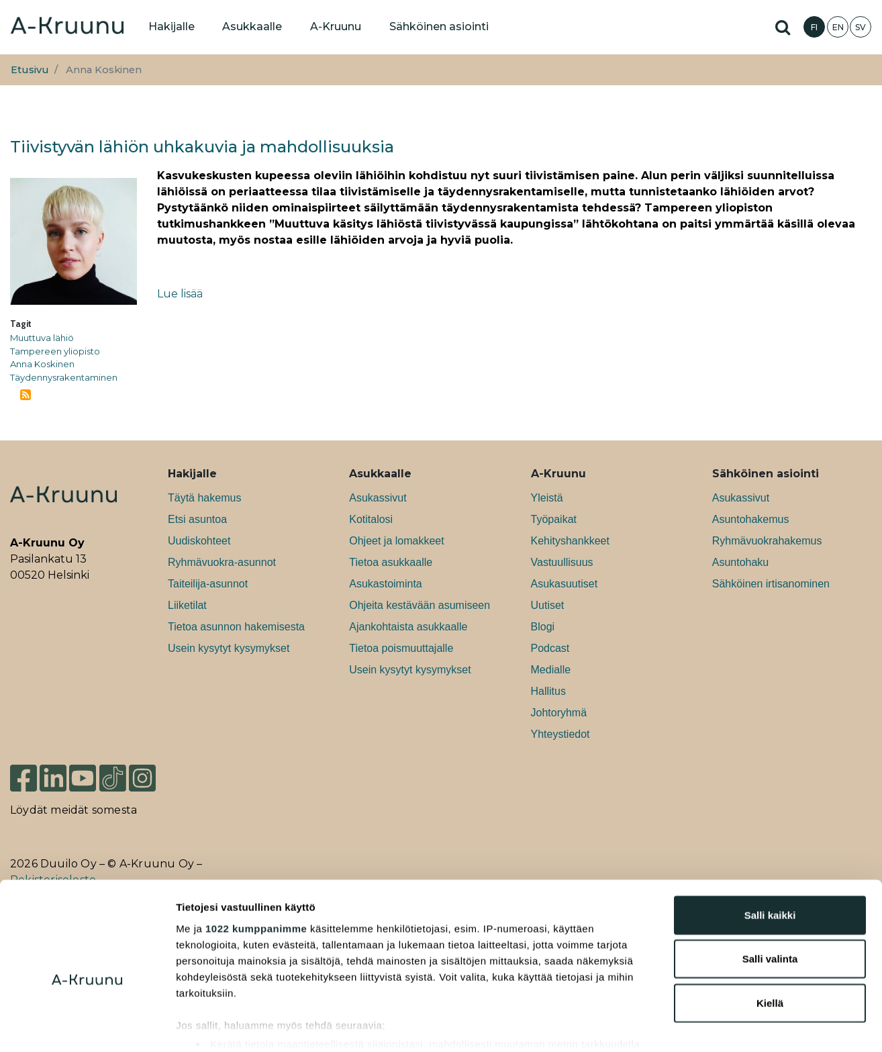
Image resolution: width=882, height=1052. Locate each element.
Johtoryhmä (559, 712)
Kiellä (769, 935)
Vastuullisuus (562, 562)
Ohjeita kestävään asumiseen (419, 605)
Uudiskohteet (199, 540)
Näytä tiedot (718, 1025)
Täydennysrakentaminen (63, 377)
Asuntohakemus (750, 519)
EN (838, 27)
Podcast (550, 648)
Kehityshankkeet (570, 540)
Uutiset (548, 605)
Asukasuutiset (564, 583)
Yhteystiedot (560, 734)
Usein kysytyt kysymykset (228, 648)
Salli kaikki (770, 847)
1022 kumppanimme (256, 860)
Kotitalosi (371, 519)
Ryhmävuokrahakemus (767, 540)
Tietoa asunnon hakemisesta (236, 626)
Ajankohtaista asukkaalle (408, 626)
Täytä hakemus (204, 498)
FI (814, 27)
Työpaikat (554, 519)
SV (860, 27)
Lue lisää (180, 293)
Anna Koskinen (42, 363)
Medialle (551, 669)
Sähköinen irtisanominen (771, 583)
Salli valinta (770, 890)
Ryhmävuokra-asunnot (222, 562)
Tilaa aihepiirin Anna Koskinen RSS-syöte (25, 394)
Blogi (543, 626)
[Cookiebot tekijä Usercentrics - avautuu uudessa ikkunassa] (87, 1026)
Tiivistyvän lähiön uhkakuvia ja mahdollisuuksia (202, 146)
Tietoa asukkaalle (390, 562)
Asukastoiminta (385, 583)
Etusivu (30, 70)
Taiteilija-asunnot (208, 583)
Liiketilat (187, 605)
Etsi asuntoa (197, 519)
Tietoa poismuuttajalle (401, 648)
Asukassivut (377, 498)
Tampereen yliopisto (55, 351)
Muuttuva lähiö (42, 337)
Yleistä (547, 498)
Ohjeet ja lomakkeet (396, 540)
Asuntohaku (740, 562)
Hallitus (548, 691)
